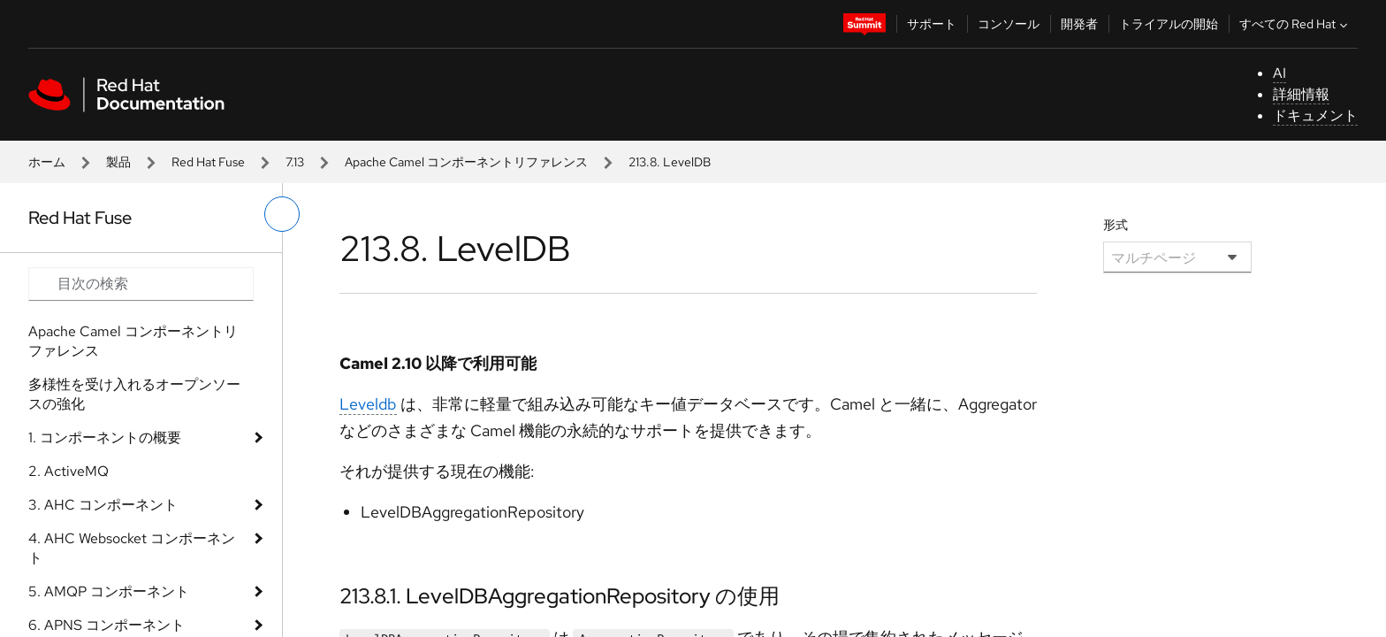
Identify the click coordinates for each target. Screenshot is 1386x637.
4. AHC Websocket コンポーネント (131, 548)
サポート (931, 24)
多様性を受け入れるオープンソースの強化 (134, 394)
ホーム (46, 162)
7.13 (295, 162)
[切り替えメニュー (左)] (282, 214)
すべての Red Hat (1295, 24)
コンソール (1009, 24)
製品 (118, 162)
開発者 (1079, 24)
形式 (1115, 225)
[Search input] (141, 284)
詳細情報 (1301, 94)
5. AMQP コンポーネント (108, 591)
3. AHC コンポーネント (103, 504)
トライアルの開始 (1168, 24)
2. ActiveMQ (68, 471)
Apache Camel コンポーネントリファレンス (466, 162)
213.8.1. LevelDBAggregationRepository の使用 (559, 596)
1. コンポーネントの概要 (104, 437)
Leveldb (368, 404)
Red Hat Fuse (208, 162)
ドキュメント (1315, 115)
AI (1279, 73)
